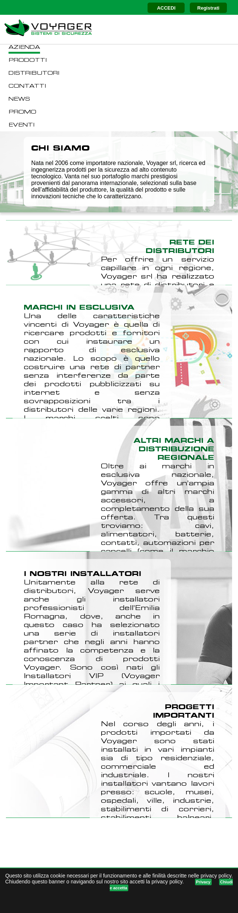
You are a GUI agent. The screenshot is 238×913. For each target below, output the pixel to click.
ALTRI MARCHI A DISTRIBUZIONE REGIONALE (173, 450)
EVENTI (21, 125)
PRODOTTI (28, 60)
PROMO (22, 112)
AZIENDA (24, 47)
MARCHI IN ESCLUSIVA (79, 307)
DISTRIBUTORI (34, 73)
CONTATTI (27, 86)
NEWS (19, 99)
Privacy (203, 882)
